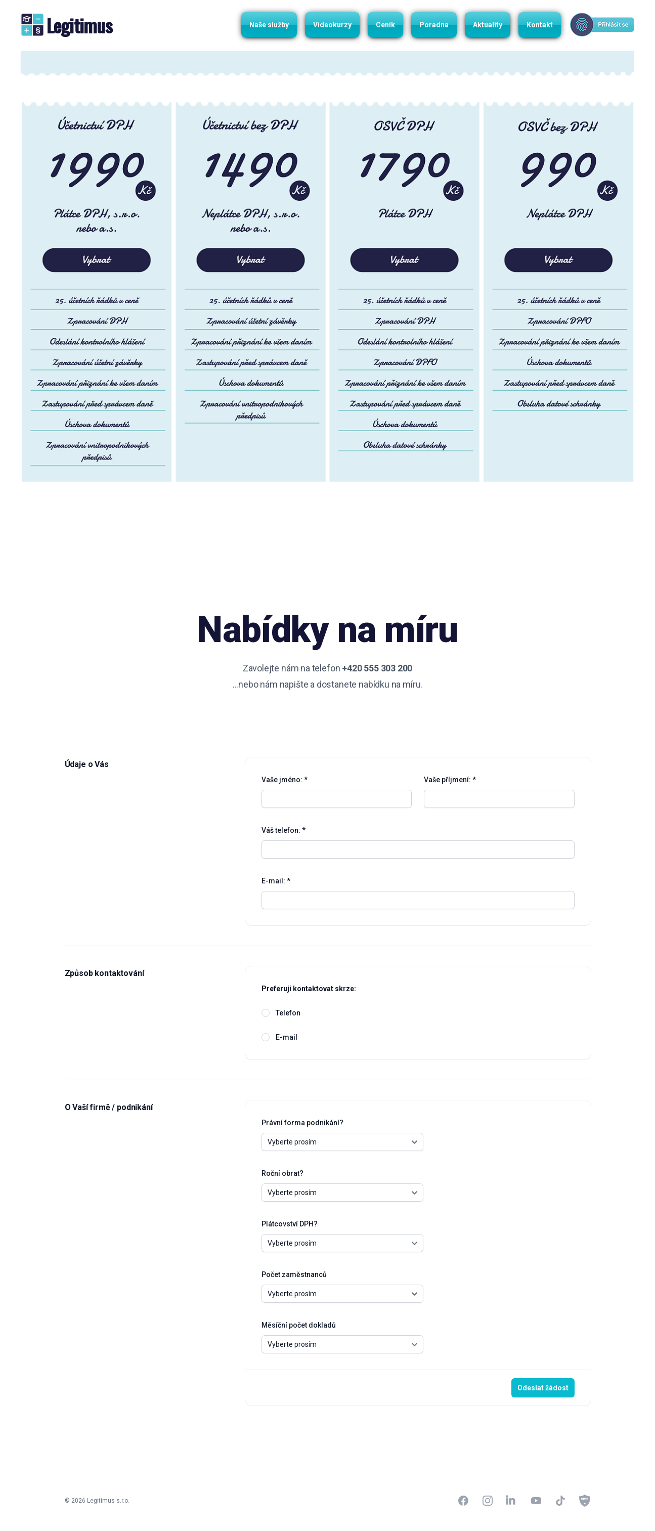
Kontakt (540, 25)
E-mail (286, 1037)
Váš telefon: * (283, 830)
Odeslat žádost (543, 1388)
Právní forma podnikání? (302, 1123)
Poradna (434, 25)
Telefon (288, 1013)
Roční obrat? (282, 1173)
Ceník (385, 25)
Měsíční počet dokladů (298, 1325)
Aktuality (487, 25)
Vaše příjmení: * (450, 780)
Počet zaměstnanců (294, 1274)
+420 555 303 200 (377, 668)
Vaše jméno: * (284, 780)
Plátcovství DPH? (289, 1224)
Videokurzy (332, 25)
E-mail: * (275, 881)
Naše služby (269, 25)
